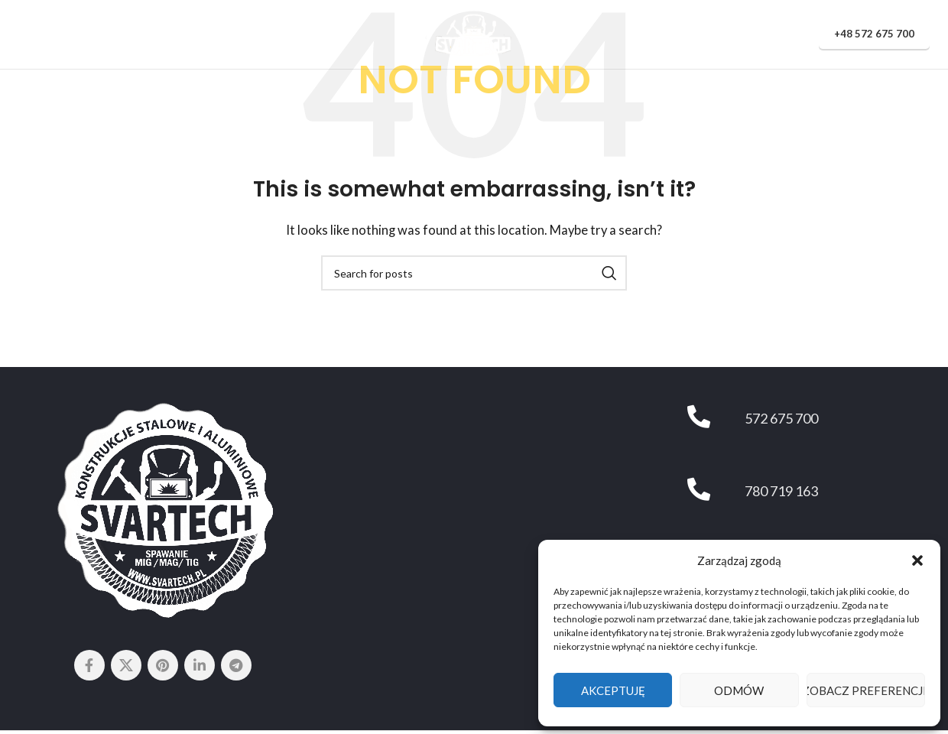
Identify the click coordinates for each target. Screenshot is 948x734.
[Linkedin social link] (199, 665)
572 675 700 (781, 418)
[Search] (474, 273)
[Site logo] (474, 33)
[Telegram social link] (236, 665)
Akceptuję (613, 690)
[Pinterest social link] (163, 665)
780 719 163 (781, 490)
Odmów (739, 690)
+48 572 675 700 (874, 34)
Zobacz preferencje (866, 690)
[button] (917, 560)
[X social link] (126, 665)
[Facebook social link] (89, 665)
